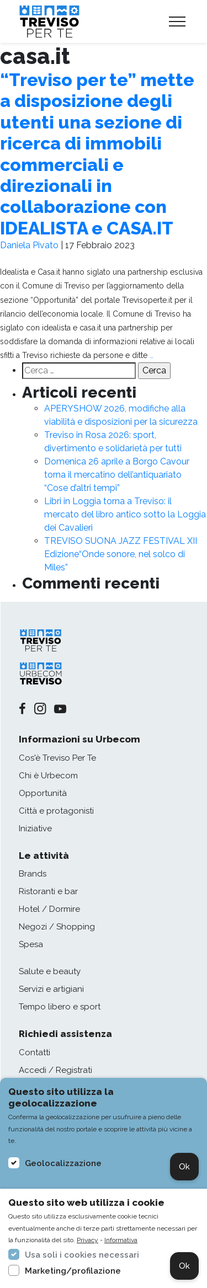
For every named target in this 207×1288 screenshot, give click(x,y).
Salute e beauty (50, 971)
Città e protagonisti (56, 811)
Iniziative (35, 828)
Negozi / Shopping (57, 927)
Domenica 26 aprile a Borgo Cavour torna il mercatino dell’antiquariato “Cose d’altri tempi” (116, 474)
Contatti (34, 1052)
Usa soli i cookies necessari (82, 1255)
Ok (184, 1167)
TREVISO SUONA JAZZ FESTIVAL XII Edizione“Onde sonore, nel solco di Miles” (120, 554)
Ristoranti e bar (48, 891)
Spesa (31, 944)
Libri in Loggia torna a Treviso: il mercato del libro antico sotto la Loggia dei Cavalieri (125, 514)
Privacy (87, 1240)
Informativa (120, 1240)
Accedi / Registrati (55, 1070)
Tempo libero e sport (59, 1007)
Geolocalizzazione (63, 1163)
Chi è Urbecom (48, 776)
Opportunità (43, 793)
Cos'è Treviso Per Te (57, 758)
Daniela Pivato (29, 245)
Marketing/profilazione (73, 1271)
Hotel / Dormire (49, 909)
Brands (32, 874)
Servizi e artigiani (51, 989)
